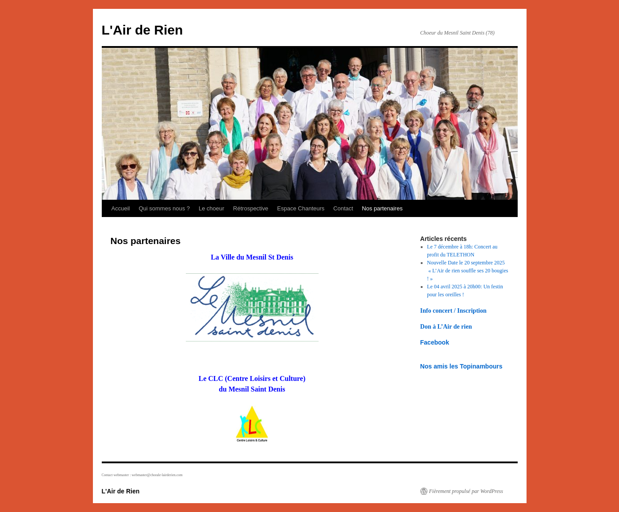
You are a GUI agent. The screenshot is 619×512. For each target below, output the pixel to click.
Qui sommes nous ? (164, 208)
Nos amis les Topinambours (461, 366)
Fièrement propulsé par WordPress (466, 491)
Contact (343, 208)
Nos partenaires (382, 208)
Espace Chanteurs (300, 208)
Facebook (435, 342)
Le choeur (211, 208)
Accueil (120, 208)
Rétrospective (250, 208)
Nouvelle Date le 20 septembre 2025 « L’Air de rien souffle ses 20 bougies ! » (467, 271)
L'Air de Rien (142, 30)
